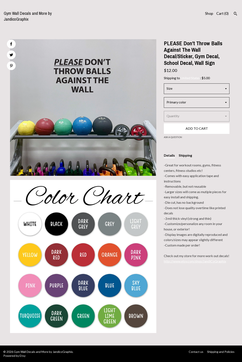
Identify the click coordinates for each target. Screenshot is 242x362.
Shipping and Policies (220, 351)
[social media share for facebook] (11, 44)
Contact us (196, 351)
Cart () (222, 13)
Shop (209, 13)
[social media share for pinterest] (11, 66)
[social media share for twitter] (11, 55)
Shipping (185, 155)
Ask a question (173, 137)
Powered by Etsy (14, 355)
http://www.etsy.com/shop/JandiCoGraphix (195, 261)
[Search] (235, 14)
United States (190, 78)
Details (169, 155)
